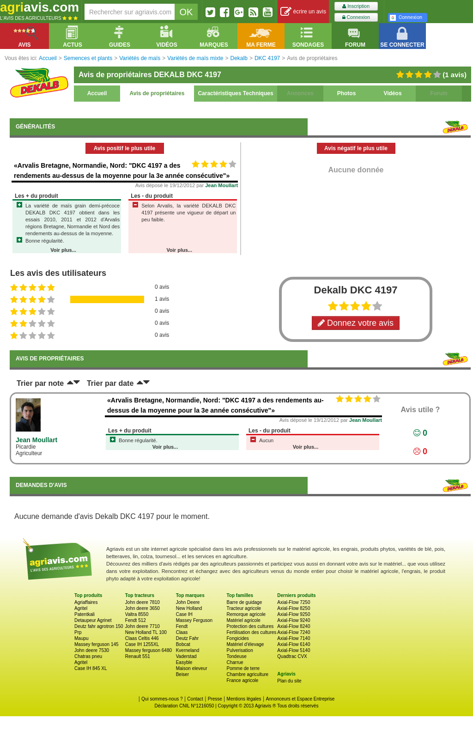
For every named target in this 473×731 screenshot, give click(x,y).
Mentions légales (244, 698)
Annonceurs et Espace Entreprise (300, 698)
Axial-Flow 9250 (293, 614)
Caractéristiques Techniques (235, 93)
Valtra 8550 (136, 614)
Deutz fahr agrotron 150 (98, 626)
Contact (195, 698)
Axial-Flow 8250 (293, 608)
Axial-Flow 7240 (293, 632)
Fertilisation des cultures (251, 632)
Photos (346, 93)
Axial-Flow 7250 (293, 602)
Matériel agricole (243, 620)
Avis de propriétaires (157, 93)
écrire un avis (303, 11)
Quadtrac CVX (292, 656)
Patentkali (84, 614)
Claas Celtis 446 (142, 638)
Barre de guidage (244, 602)
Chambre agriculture (247, 674)
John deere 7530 (91, 650)
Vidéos (392, 93)
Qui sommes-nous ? (161, 698)
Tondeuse (236, 656)
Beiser (182, 674)
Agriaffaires (85, 602)
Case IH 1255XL (142, 644)
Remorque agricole (246, 614)
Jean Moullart (221, 185)
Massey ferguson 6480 (148, 650)
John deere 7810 (142, 602)
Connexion (356, 17)
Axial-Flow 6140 (293, 644)
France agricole (242, 680)
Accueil (97, 93)
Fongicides (237, 638)
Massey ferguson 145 (96, 644)
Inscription (356, 6)
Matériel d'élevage (245, 644)
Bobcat (183, 644)
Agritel (80, 608)
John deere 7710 (142, 626)
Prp (78, 632)
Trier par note (40, 383)
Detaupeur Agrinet (93, 620)
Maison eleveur (191, 668)
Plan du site (289, 680)
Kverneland (188, 650)
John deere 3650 (142, 608)
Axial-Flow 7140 (293, 638)
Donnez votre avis (356, 323)
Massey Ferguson (194, 620)
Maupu (81, 638)
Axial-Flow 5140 (293, 650)
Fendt (182, 626)
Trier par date (110, 383)
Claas (182, 632)
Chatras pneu (88, 656)
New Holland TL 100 (146, 632)
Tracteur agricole (243, 608)
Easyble (184, 662)
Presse (215, 698)
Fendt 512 (135, 620)
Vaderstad (186, 656)
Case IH (184, 614)
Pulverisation (239, 650)
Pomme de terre (243, 668)
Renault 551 (137, 656)
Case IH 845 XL (90, 668)
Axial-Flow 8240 (293, 626)
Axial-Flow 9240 (293, 620)
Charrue (234, 662)
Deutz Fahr (187, 638)
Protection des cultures (249, 626)
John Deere (188, 602)
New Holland (189, 608)
